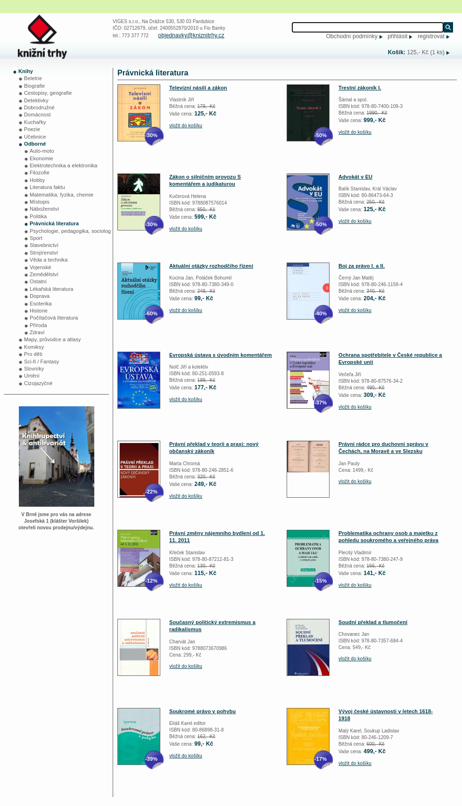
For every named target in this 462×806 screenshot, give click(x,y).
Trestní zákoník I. (359, 87)
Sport (36, 238)
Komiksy (34, 347)
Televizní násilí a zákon (198, 87)
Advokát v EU (355, 177)
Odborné (35, 144)
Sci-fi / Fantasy (41, 361)
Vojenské (40, 267)
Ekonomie (41, 158)
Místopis (40, 202)
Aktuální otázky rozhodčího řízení (211, 266)
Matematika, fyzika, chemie (61, 194)
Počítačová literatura (54, 318)
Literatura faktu (47, 187)
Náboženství (44, 209)
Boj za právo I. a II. (361, 266)
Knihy (25, 71)
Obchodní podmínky (352, 36)
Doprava (40, 296)
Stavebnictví (44, 245)
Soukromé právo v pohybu (202, 711)
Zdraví (37, 332)
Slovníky (34, 368)
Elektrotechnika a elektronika (64, 165)
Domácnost (37, 114)
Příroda (38, 325)
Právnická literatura (54, 223)
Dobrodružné (39, 107)
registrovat (431, 36)
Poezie (32, 129)
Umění (32, 375)
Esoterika (41, 303)
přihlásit (397, 36)
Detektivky (36, 100)
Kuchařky (35, 122)
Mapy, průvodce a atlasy (52, 339)
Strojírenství (44, 252)
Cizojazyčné (38, 383)
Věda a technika (48, 260)
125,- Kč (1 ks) (426, 52)
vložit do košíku (185, 125)
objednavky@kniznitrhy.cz (191, 35)
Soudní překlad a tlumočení (372, 622)
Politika (38, 216)
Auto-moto (42, 151)
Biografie (34, 86)
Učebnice (35, 137)
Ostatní (38, 281)
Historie (39, 310)
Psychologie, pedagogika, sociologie (72, 231)
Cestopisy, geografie (48, 93)
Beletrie (33, 78)
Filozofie (40, 172)
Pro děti (33, 354)
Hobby (37, 180)
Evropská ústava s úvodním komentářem (220, 355)
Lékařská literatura (51, 289)
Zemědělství (44, 274)
